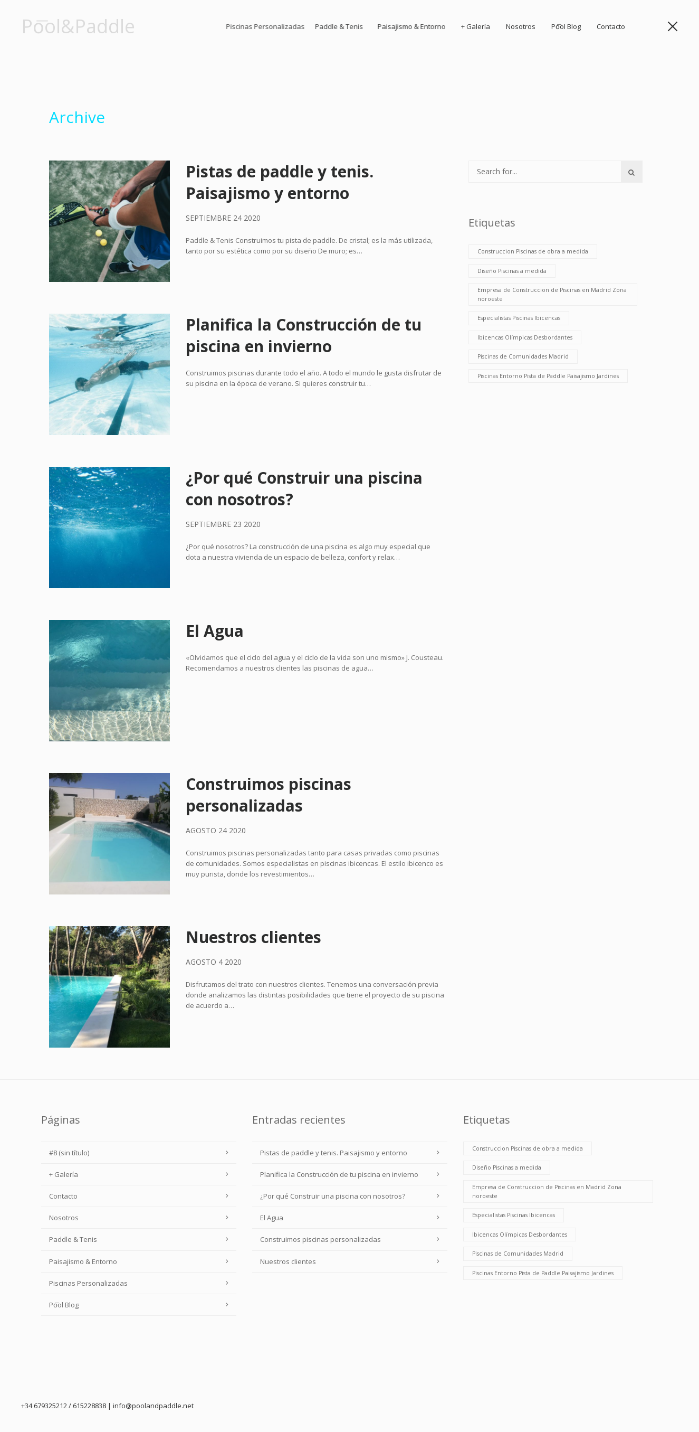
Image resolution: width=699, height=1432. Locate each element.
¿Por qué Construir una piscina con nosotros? (332, 1196)
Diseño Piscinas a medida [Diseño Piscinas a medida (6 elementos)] (512, 271)
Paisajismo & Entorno (469, 26)
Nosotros (532, 26)
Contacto (613, 26)
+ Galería (494, 26)
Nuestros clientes (253, 937)
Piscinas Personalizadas (88, 1283)
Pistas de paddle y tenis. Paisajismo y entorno (280, 182)
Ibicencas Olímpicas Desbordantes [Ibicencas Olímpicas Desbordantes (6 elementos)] (524, 337)
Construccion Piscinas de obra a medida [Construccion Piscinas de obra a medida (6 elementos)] (532, 251)
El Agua (215, 631)
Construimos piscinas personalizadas (268, 794)
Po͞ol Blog (572, 26)
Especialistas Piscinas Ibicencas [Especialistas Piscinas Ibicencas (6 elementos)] (518, 318)
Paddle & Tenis (396, 26)
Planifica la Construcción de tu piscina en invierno (304, 335)
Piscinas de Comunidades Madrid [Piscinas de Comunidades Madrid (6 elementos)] (523, 356)
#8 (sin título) (69, 1152)
